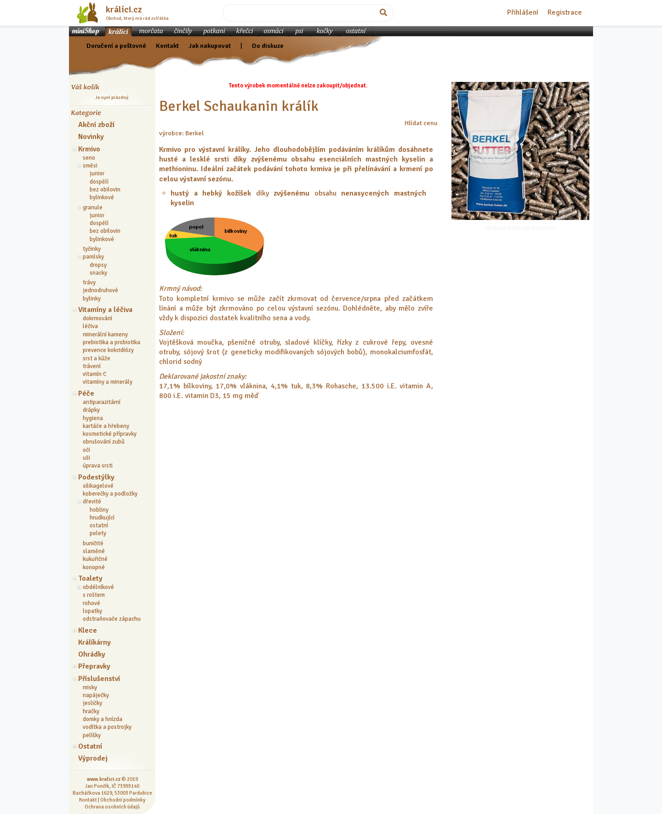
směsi (90, 165)
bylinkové (102, 197)
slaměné (94, 551)
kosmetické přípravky (110, 434)
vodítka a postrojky (107, 727)
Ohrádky (91, 654)
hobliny (99, 510)
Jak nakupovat (209, 45)
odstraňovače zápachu (112, 619)
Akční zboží (96, 124)
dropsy (98, 265)
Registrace (565, 12)
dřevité (92, 501)
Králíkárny (94, 642)
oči (86, 450)
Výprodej (93, 758)
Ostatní (90, 746)
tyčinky (92, 249)
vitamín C (95, 374)
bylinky (92, 298)
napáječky (96, 695)
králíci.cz (124, 9)
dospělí (99, 181)
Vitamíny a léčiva (105, 309)
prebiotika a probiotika (111, 342)
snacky (98, 273)
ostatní (99, 525)
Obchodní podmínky (122, 800)
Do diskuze (268, 45)
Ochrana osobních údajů (112, 806)
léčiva (90, 326)
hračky (91, 711)
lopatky (92, 611)
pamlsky (93, 256)
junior (97, 173)
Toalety (90, 578)
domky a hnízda (102, 719)
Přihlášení (522, 12)
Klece (87, 630)
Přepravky (94, 666)
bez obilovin (105, 189)
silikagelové (98, 486)
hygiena (93, 418)
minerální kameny (105, 334)
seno (89, 158)
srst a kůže (96, 358)
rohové (91, 603)
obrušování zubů (104, 441)
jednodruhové (100, 290)
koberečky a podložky (110, 493)
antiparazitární (101, 402)
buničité (93, 543)
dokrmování (97, 318)
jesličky (92, 703)
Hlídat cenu (421, 123)
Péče (86, 393)
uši (86, 458)
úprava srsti (98, 465)
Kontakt (167, 45)
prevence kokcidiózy (108, 350)
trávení (92, 366)
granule (93, 207)
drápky (91, 410)
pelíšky (92, 735)
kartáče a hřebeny (106, 426)
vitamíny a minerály (107, 382)
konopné (94, 567)
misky (90, 687)
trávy (89, 282)
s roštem (94, 595)
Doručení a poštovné (116, 45)
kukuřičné (95, 559)
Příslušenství (99, 678)
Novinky (91, 136)
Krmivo (89, 149)
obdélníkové (98, 587)
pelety (98, 533)
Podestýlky (96, 477)
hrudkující (102, 517)
